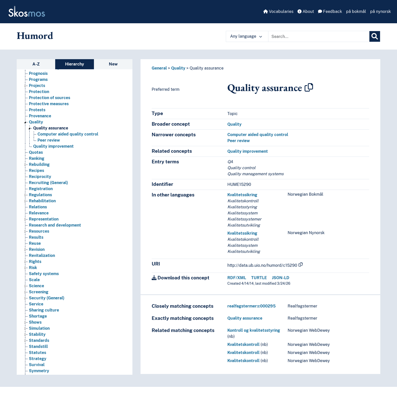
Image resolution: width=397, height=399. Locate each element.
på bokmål (356, 11)
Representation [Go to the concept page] (43, 222)
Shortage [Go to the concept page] (38, 319)
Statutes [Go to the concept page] (37, 355)
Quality (178, 68)
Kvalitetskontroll (243, 344)
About (305, 11)
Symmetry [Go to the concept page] (39, 374)
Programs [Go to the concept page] (38, 82)
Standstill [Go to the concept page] (38, 349)
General (159, 68)
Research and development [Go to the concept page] (55, 228)
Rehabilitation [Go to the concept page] (42, 204)
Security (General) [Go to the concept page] (46, 301)
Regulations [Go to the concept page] (40, 198)
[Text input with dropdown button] (318, 36)
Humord (35, 35)
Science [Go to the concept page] (36, 289)
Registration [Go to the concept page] (41, 192)
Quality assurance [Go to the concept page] (50, 131)
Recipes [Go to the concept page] (36, 173)
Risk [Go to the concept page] (33, 271)
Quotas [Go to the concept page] (36, 155)
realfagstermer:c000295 (251, 306)
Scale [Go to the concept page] (34, 283)
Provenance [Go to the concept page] (40, 119)
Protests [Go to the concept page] (37, 113)
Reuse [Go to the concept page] (35, 246)
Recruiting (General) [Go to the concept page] (48, 186)
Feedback (330, 11)
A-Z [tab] (36, 64)
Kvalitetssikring (242, 194)
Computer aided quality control (257, 134)
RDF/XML (236, 277)
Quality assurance (207, 68)
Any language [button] (246, 36)
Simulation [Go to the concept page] (39, 331)
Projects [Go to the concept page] (37, 88)
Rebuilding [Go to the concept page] (39, 167)
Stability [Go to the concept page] (37, 337)
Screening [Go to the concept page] (38, 295)
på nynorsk (380, 11)
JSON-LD (280, 277)
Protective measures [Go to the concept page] (49, 107)
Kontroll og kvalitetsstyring (253, 330)
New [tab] (113, 64)
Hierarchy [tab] (74, 64)
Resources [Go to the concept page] (39, 234)
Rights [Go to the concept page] (35, 264)
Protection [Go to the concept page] (39, 95)
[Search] (374, 36)
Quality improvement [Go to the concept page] (53, 149)
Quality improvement (247, 151)
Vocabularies (278, 11)
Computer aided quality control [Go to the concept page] (67, 137)
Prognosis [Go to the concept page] (38, 76)
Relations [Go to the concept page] (38, 210)
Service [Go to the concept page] (36, 307)
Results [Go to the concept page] (36, 240)
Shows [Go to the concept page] (35, 325)
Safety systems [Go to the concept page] (44, 277)
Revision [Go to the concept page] (37, 252)
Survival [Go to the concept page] (37, 368)
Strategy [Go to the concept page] (37, 362)
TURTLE (259, 277)
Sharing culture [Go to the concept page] (44, 313)
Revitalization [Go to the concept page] (42, 258)
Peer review (238, 140)
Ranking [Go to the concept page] (36, 161)
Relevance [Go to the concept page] (39, 216)
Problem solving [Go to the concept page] (44, 70)
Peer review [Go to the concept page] (48, 143)
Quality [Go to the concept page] (36, 125)
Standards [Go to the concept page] (39, 343)
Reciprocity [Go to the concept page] (40, 180)
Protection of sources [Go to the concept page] (49, 101)
